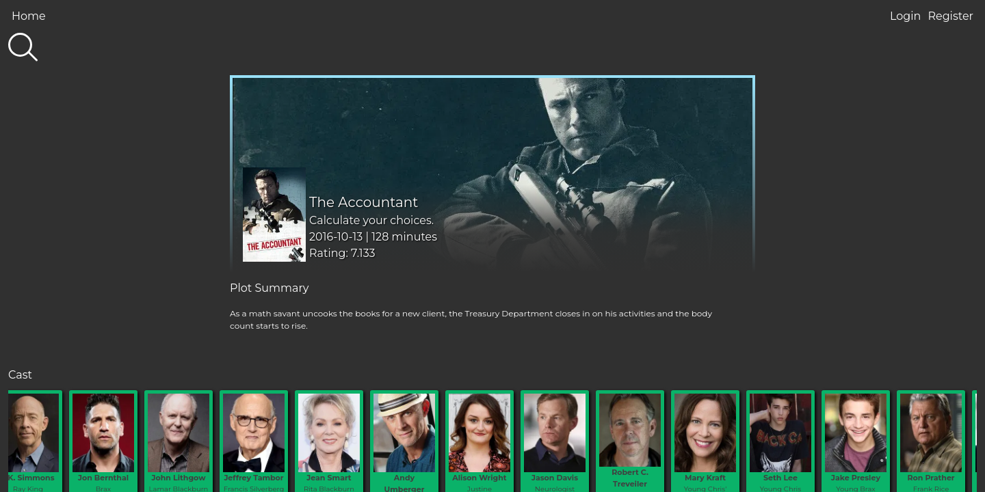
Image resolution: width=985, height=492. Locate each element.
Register (950, 16)
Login (905, 16)
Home (29, 16)
